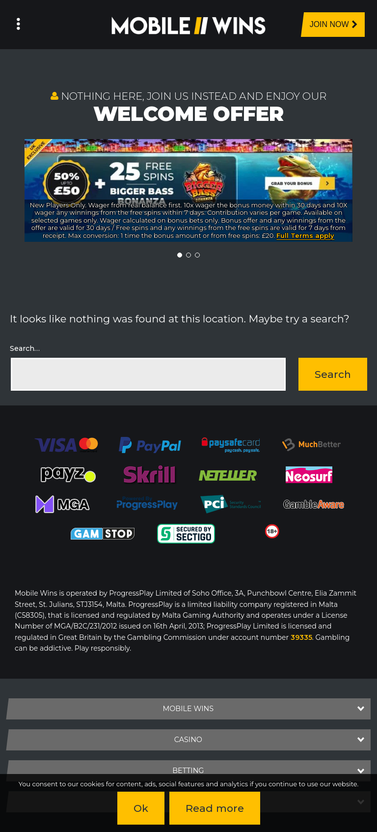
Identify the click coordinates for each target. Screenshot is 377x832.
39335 (301, 637)
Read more (215, 808)
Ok (141, 808)
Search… (25, 348)
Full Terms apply (305, 235)
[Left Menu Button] (18, 24)
